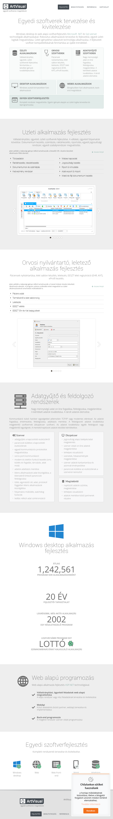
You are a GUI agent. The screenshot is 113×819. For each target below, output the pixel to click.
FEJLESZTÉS (63, 7)
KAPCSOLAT (104, 7)
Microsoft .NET (74, 33)
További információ (90, 804)
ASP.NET (69, 684)
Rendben (91, 810)
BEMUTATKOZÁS (77, 7)
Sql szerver (91, 33)
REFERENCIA (91, 7)
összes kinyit (97, 152)
